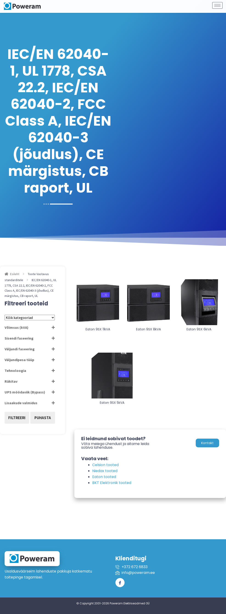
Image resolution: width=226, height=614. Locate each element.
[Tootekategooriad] (30, 317)
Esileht (14, 274)
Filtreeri (16, 417)
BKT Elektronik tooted (111, 482)
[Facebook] (120, 582)
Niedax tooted (104, 470)
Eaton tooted (104, 476)
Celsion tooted (105, 464)
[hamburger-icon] (217, 3)
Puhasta (42, 417)
